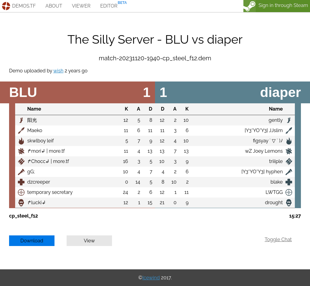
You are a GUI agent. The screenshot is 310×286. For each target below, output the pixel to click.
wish (58, 71)
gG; (31, 172)
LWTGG (274, 192)
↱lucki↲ (36, 202)
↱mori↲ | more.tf (46, 151)
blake (277, 182)
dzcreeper (38, 182)
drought (274, 202)
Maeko (34, 130)
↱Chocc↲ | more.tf (48, 161)
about (53, 6)
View (89, 241)
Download (31, 241)
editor (108, 6)
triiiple (276, 161)
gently (276, 120)
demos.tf (24, 6)
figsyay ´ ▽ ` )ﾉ (268, 141)
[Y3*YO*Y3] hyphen (262, 172)
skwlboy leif (40, 141)
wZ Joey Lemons (264, 151)
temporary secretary (50, 192)
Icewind (151, 278)
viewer (81, 6)
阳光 (32, 120)
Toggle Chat (278, 239)
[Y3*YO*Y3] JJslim (264, 130)
